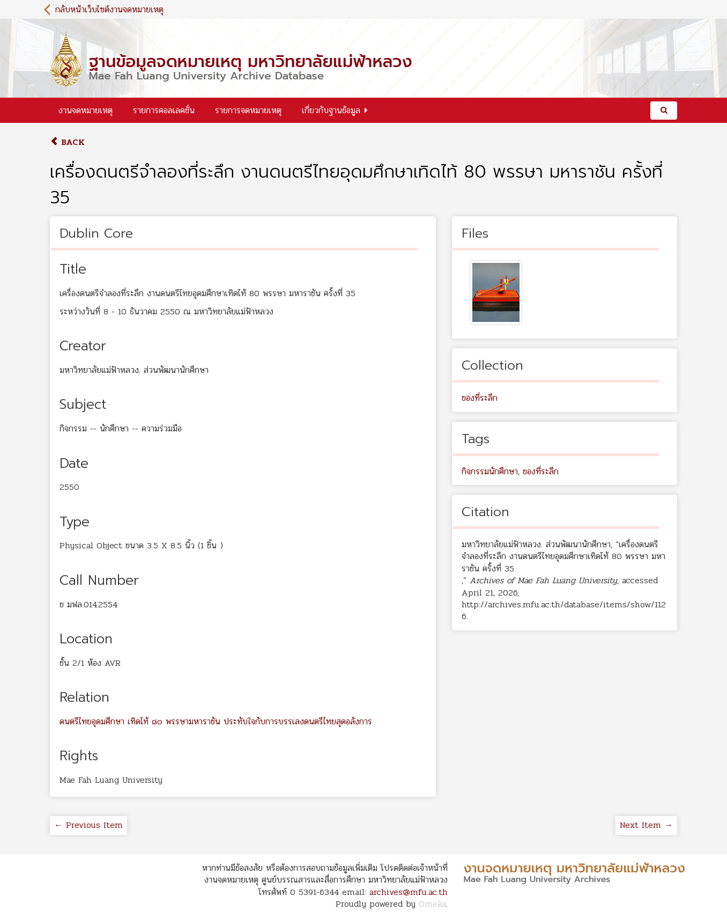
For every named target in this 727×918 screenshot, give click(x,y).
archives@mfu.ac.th (408, 892)
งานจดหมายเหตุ (85, 110)
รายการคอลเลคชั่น (164, 110)
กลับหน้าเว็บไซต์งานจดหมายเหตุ (109, 9)
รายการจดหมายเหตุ (248, 110)
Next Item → (646, 825)
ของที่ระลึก (480, 398)
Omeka (432, 903)
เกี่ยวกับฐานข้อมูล (331, 110)
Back (67, 142)
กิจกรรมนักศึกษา (490, 471)
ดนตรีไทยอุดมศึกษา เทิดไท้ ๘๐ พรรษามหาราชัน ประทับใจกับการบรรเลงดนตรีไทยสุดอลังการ (216, 721)
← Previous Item (88, 825)
